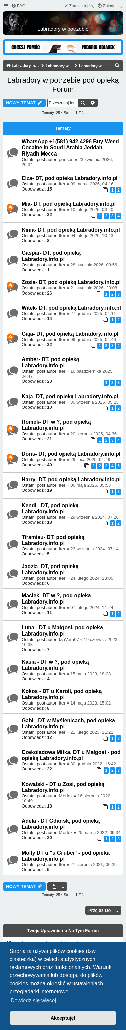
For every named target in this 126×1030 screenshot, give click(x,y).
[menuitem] (18, 6)
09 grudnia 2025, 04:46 (93, 339)
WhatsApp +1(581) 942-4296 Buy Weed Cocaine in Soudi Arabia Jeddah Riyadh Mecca (70, 148)
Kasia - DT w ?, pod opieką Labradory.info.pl (55, 665)
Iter (62, 183)
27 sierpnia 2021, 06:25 (93, 864)
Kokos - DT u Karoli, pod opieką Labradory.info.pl (62, 694)
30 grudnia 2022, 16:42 (93, 763)
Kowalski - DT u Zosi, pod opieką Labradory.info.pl (63, 787)
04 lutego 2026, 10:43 (91, 235)
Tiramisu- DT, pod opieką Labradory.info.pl (53, 540)
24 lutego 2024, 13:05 (91, 578)
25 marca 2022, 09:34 (98, 832)
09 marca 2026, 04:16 (91, 183)
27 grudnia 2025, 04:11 (93, 313)
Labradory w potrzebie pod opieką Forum (63, 84)
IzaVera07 (69, 639)
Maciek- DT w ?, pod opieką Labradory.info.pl (56, 599)
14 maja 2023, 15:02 (90, 703)
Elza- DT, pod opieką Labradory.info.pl (70, 178)
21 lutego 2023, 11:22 (91, 732)
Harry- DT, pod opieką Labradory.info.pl (71, 479)
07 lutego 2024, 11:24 (91, 607)
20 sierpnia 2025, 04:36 (93, 433)
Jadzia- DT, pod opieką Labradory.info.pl (50, 569)
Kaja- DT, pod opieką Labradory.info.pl (70, 396)
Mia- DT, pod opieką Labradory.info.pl (69, 204)
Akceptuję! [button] (63, 1018)
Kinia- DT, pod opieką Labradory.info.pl (71, 230)
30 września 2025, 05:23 (94, 402)
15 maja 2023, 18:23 (90, 673)
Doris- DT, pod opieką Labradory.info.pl (71, 454)
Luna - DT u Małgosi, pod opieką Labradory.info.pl (62, 631)
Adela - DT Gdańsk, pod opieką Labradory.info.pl (61, 824)
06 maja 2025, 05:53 (90, 485)
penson (66, 159)
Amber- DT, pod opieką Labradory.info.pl (50, 362)
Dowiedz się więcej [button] (33, 1000)
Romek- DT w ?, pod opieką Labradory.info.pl (56, 425)
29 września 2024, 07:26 (94, 517)
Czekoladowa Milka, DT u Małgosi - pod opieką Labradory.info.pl (71, 755)
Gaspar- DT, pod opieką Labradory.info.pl (51, 256)
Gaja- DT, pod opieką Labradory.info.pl (70, 334)
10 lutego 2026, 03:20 (91, 209)
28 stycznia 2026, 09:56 (93, 264)
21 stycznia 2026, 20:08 (93, 287)
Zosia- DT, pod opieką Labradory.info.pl (71, 282)
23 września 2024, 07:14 (94, 548)
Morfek (65, 795)
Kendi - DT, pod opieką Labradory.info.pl (50, 508)
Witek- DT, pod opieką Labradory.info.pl (71, 308)
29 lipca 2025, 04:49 (90, 459)
